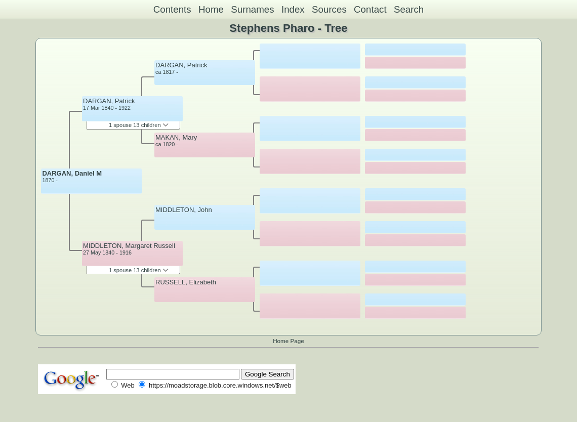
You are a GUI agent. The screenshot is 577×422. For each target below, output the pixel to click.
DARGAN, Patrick (109, 101)
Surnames (252, 9)
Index (293, 9)
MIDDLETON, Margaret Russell (129, 245)
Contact (370, 9)
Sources (329, 9)
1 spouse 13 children (139, 125)
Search (409, 9)
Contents (172, 9)
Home (211, 9)
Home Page (288, 340)
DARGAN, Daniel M (72, 173)
